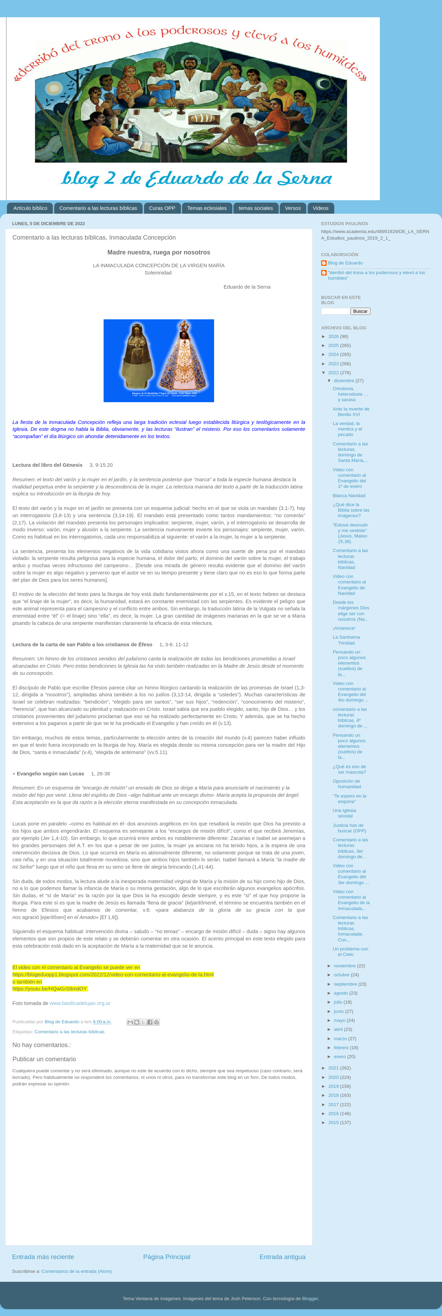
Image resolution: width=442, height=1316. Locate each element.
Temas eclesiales (207, 208)
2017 (334, 1104)
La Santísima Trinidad (346, 640)
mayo (340, 1020)
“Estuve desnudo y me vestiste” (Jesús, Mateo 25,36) (350, 533)
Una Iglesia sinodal (344, 813)
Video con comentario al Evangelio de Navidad (349, 585)
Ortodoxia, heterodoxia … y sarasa (350, 394)
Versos (293, 208)
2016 (334, 1113)
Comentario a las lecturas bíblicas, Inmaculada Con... (350, 928)
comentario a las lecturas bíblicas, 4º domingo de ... (350, 718)
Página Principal (167, 1256)
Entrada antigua (283, 1256)
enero (340, 1056)
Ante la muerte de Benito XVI (351, 411)
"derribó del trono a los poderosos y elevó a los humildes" (376, 275)
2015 (334, 1122)
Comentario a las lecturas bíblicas (98, 208)
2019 (334, 1086)
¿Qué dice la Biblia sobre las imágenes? (351, 510)
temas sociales (256, 208)
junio (339, 1011)
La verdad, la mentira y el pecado (347, 429)
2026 (334, 336)
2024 (334, 354)
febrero (342, 1047)
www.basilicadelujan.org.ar (80, 1003)
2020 (334, 1077)
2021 (334, 1068)
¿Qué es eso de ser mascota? (349, 769)
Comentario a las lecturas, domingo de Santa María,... (351, 452)
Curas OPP (162, 208)
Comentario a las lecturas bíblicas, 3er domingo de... (350, 848)
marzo (341, 1038)
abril (339, 1029)
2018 (334, 1095)
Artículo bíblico (30, 208)
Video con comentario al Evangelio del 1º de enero (349, 478)
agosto (341, 993)
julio (339, 1002)
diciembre (344, 380)
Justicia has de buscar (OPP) (349, 828)
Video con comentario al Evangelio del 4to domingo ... (351, 692)
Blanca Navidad (349, 495)
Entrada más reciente (43, 1256)
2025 (334, 345)
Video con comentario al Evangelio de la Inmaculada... (351, 900)
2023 (334, 363)
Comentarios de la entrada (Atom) (77, 1271)
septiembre (346, 984)
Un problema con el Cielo (350, 951)
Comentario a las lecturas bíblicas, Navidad (350, 559)
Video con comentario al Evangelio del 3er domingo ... (351, 874)
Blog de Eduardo (345, 262)
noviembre (345, 965)
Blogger (310, 1298)
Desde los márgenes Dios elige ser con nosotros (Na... (351, 611)
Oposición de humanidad (347, 783)
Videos (321, 208)
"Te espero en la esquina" (349, 798)
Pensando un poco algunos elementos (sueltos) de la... (349, 663)
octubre (342, 974)
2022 (334, 372)
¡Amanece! (344, 628)
